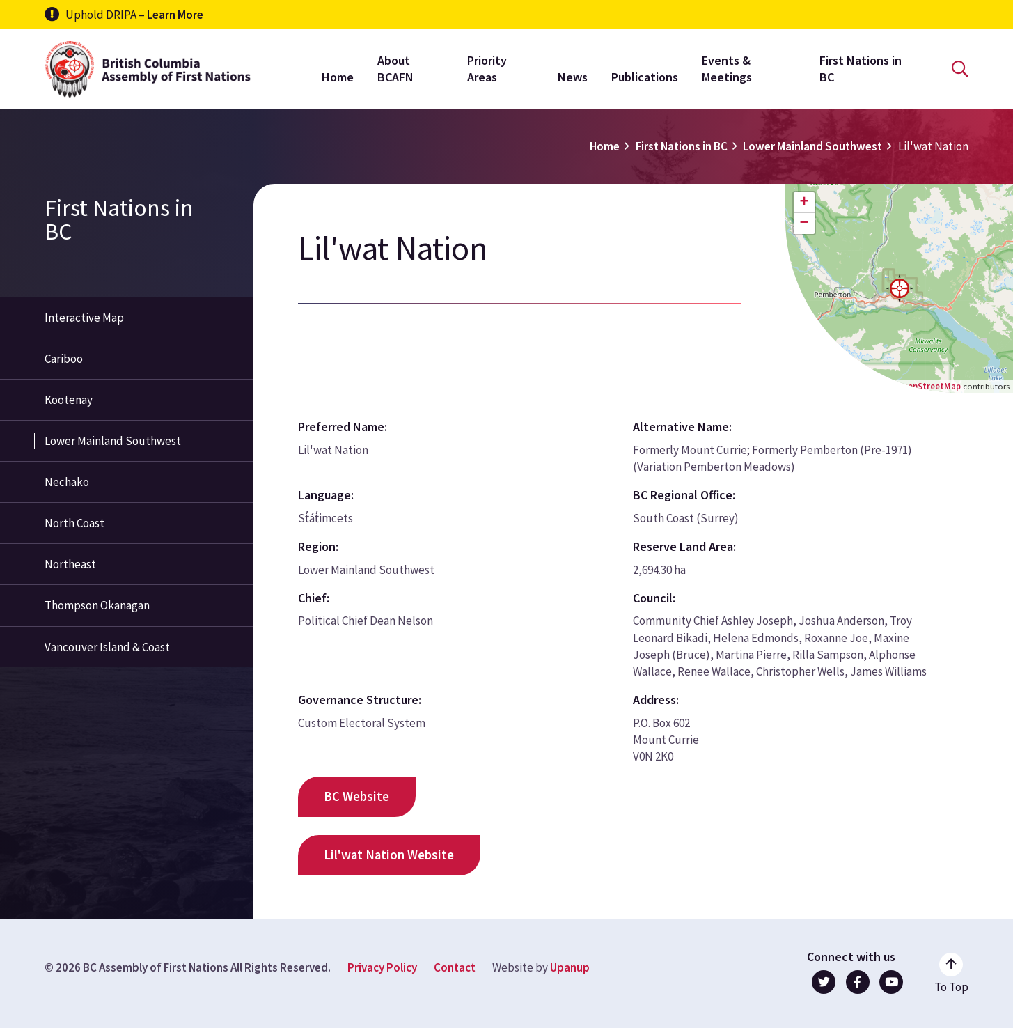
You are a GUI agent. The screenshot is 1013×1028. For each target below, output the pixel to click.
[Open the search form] (960, 69)
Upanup (570, 967)
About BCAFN (395, 68)
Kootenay (69, 399)
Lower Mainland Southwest (812, 146)
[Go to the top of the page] (951, 974)
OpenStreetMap (929, 385)
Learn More (175, 14)
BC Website (356, 796)
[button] (899, 288)
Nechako (67, 482)
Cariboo (64, 358)
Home (338, 77)
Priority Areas (487, 68)
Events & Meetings (727, 68)
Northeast (70, 564)
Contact (455, 967)
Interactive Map (84, 317)
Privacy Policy (382, 967)
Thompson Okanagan (97, 605)
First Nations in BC (860, 68)
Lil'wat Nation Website (389, 855)
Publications (644, 77)
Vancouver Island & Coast (107, 647)
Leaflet (860, 385)
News (573, 77)
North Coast (74, 523)
